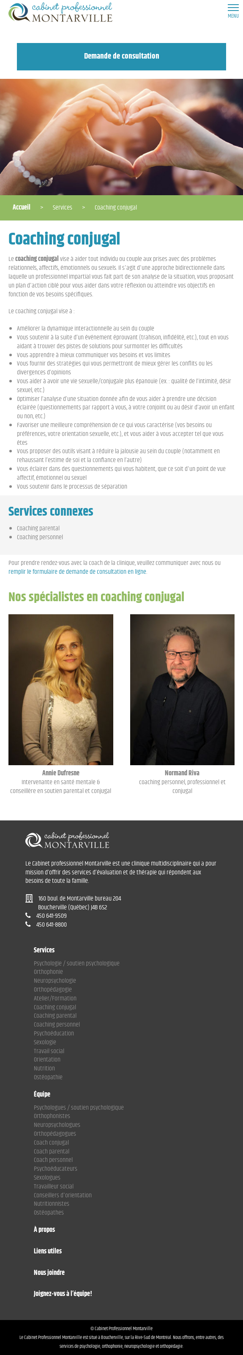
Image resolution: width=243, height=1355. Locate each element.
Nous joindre (49, 1273)
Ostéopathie (48, 1077)
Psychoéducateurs (55, 1169)
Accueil (21, 207)
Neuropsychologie (55, 981)
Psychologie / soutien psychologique (77, 963)
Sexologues (47, 1177)
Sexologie (45, 1042)
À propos (44, 1230)
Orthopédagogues (55, 1134)
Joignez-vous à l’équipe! (63, 1294)
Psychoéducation (54, 1033)
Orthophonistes (52, 1116)
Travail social (49, 1051)
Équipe (42, 1095)
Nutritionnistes (51, 1204)
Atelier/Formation (55, 998)
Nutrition (44, 1068)
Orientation (47, 1059)
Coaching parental (38, 528)
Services (44, 950)
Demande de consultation (121, 56)
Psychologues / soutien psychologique (79, 1107)
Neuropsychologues (57, 1125)
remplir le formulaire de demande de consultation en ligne (77, 572)
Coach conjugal (51, 1142)
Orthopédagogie (53, 989)
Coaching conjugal (55, 1007)
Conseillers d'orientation (63, 1195)
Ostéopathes (49, 1212)
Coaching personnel (40, 537)
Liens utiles (48, 1251)
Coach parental (51, 1151)
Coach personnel (53, 1160)
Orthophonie (48, 972)
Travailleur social (54, 1186)
